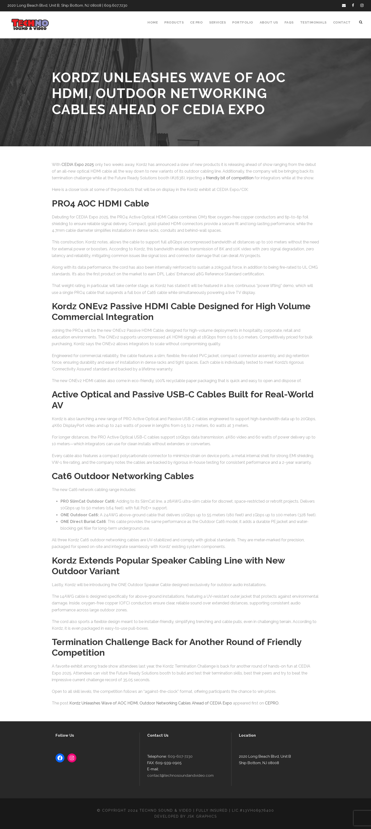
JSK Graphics (202, 816)
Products (176, 22)
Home (155, 22)
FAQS (291, 22)
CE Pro (199, 22)
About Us (271, 22)
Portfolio (246, 22)
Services (220, 22)
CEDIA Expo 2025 (77, 164)
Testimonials (315, 22)
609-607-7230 (178, 763)
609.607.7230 (111, 5)
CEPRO (264, 703)
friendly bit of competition (201, 178)
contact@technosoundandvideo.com (190, 776)
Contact (342, 22)
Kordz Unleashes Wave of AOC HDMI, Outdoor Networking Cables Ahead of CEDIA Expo (146, 703)
